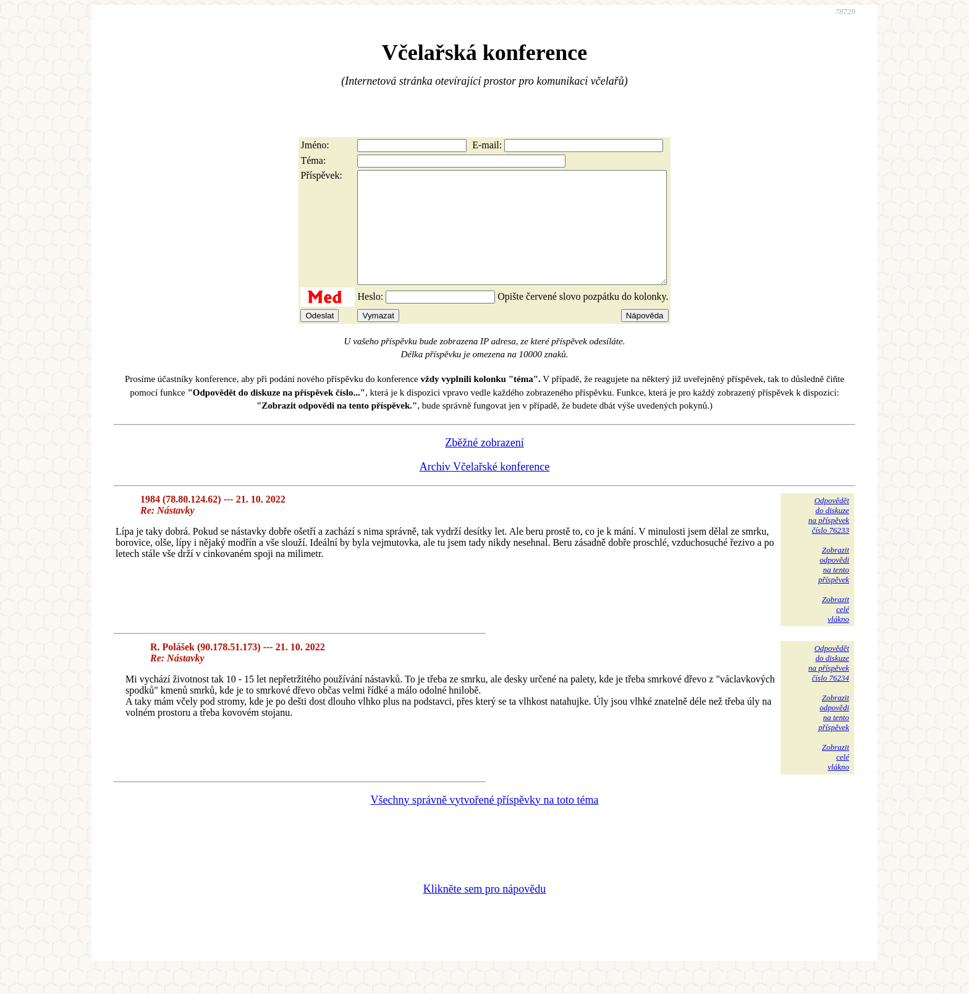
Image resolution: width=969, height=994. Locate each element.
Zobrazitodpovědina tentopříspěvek (833, 586)
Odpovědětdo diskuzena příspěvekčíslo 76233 (828, 537)
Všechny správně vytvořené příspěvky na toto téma (485, 822)
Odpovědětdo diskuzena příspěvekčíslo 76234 (828, 685)
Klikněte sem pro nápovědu (484, 911)
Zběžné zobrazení (484, 465)
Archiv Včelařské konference (485, 489)
